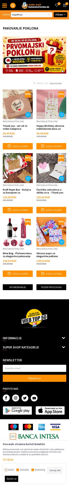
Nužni (11, 470)
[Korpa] (64, 8)
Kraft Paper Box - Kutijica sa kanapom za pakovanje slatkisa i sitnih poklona (17, 191)
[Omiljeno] (56, 3)
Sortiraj (6, 14)
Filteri (61, 14)
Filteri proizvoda (51, 287)
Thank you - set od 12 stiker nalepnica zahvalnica (15, 127)
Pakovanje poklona (13, 121)
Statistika (24, 470)
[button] (13, 5)
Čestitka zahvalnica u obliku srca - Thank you (49, 191)
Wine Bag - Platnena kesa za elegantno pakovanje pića (17, 255)
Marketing (40, 470)
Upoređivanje (17, 287)
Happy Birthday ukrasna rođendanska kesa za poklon (50, 127)
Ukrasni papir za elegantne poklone (47, 255)
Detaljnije (8, 459)
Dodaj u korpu (17, 146)
